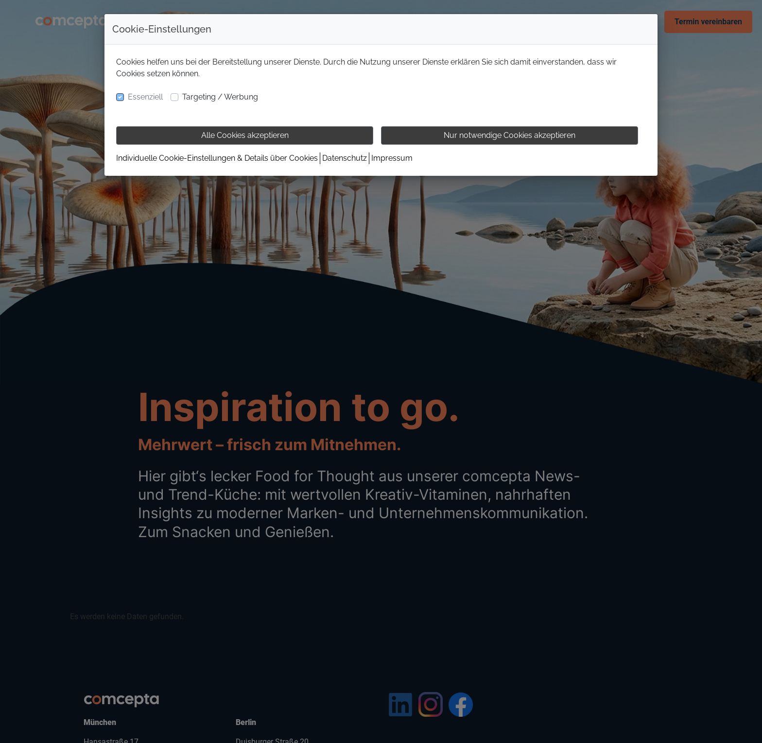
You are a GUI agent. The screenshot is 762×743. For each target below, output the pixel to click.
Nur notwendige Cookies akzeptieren (509, 135)
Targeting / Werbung (220, 96)
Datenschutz (344, 158)
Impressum (392, 158)
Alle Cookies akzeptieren (245, 135)
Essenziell (145, 96)
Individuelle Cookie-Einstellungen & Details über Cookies (217, 158)
